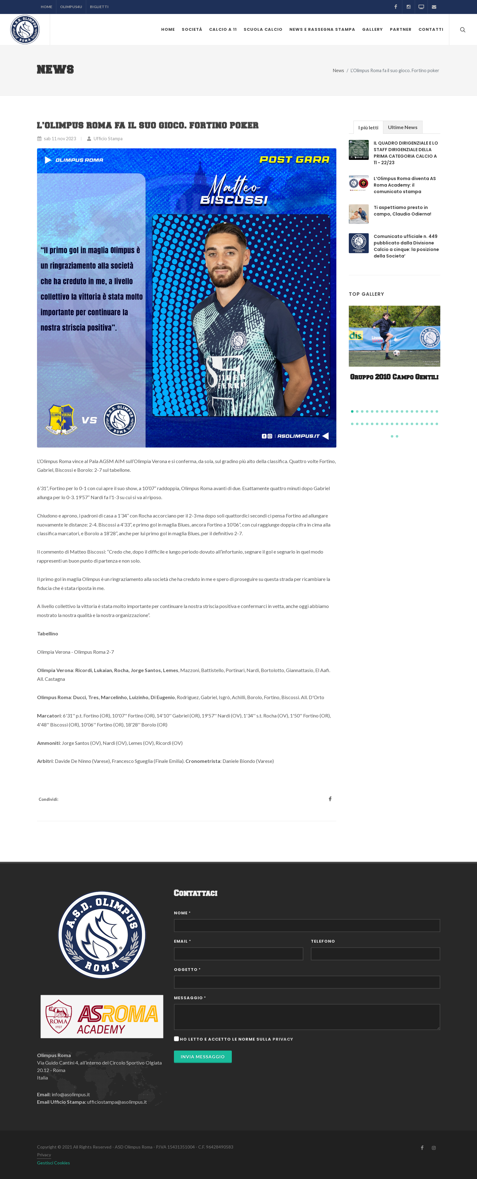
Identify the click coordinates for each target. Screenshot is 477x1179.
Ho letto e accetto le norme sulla (236, 1039)
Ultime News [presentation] (403, 127)
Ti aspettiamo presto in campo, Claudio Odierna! (402, 210)
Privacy (44, 1154)
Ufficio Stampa (105, 138)
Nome (182, 913)
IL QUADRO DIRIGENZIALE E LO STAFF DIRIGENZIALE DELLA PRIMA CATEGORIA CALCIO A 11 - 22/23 (406, 153)
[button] (352, 411)
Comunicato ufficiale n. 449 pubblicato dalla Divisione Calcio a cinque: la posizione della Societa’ (406, 246)
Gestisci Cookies (53, 1162)
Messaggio (190, 998)
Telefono (323, 941)
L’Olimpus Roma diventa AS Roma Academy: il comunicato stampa (405, 185)
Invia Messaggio (203, 1056)
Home (46, 6)
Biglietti (99, 6)
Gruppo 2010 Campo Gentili (394, 377)
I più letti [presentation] (368, 127)
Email (182, 941)
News (338, 70)
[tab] (368, 127)
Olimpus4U (71, 6)
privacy (283, 1039)
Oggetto (187, 969)
